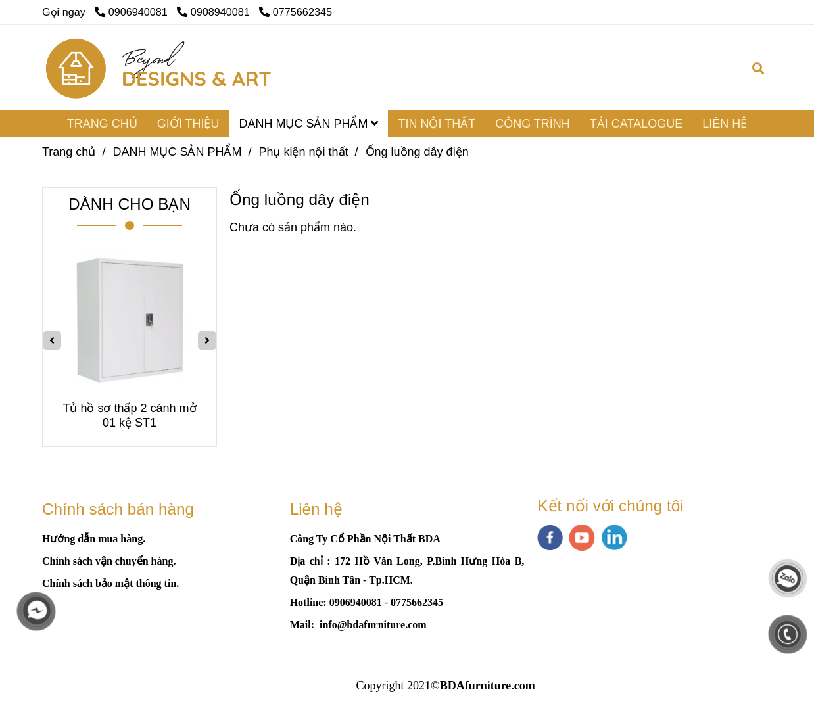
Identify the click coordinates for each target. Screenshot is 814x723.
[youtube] (582, 538)
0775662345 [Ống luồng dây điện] (295, 12)
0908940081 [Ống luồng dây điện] (214, 12)
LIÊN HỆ (724, 123)
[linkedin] (614, 537)
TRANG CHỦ (102, 123)
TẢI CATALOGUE (636, 123)
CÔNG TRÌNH (532, 123)
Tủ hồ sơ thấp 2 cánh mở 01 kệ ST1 (129, 415)
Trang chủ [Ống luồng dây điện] (68, 151)
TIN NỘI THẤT (436, 123)
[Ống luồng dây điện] (159, 68)
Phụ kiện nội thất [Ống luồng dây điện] (303, 151)
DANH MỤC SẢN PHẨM (308, 123)
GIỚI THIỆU (188, 123)
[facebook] (550, 538)
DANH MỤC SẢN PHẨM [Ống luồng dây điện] (176, 151)
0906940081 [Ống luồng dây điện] (132, 12)
